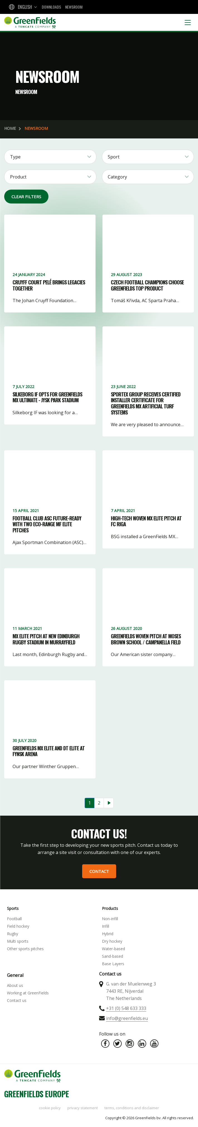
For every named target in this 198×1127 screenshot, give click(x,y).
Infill (105, 926)
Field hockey (18, 926)
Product (18, 177)
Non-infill (110, 918)
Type (15, 157)
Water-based (113, 948)
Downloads (51, 7)
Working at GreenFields (28, 993)
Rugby (12, 933)
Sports (13, 908)
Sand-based (112, 956)
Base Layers (113, 963)
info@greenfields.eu (127, 1018)
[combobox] (22, 7)
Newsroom (73, 7)
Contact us (16, 1000)
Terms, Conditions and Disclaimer (131, 1107)
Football (14, 918)
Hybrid (107, 933)
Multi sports (17, 941)
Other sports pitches (25, 948)
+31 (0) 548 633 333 (126, 1008)
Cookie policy (50, 1107)
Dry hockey (112, 941)
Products (110, 908)
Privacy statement (82, 1107)
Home (10, 128)
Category (117, 177)
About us (15, 985)
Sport (113, 157)
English (25, 7)
